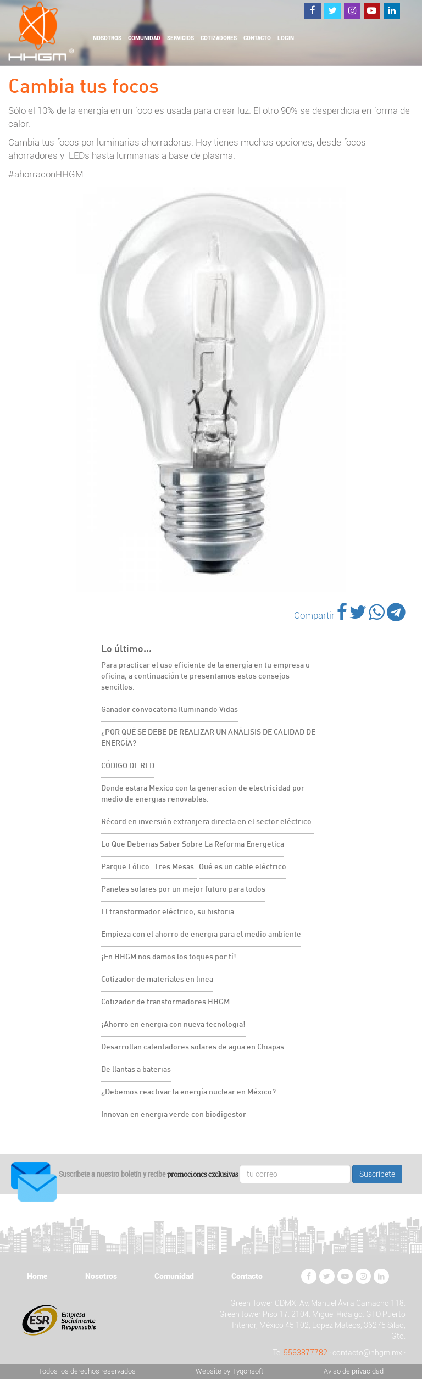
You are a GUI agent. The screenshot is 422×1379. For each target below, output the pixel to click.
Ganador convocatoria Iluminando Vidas (169, 710)
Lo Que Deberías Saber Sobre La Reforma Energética (192, 844)
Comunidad (144, 38)
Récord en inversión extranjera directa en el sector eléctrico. (207, 822)
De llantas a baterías (136, 1070)
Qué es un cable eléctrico (242, 867)
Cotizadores (219, 38)
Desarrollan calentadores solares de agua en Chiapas (192, 1047)
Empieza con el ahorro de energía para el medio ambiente (201, 934)
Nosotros (107, 38)
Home (37, 1276)
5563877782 (305, 1352)
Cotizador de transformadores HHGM (165, 1002)
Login (285, 38)
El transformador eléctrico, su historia (167, 912)
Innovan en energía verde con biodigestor (173, 1115)
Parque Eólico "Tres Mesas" (149, 867)
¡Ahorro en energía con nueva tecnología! (173, 1024)
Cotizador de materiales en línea (157, 979)
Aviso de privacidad (354, 1371)
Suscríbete (377, 1174)
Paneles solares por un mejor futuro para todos (183, 889)
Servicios (180, 38)
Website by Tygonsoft (229, 1371)
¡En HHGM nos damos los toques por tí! (168, 957)
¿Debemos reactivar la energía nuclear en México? (188, 1092)
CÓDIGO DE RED (127, 766)
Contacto (257, 38)
